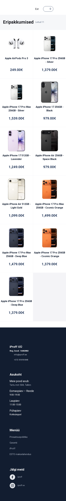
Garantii (13, 442)
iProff (12, 448)
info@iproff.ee (18, 354)
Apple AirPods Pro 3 (16, 58)
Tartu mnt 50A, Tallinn (20, 385)
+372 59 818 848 (19, 360)
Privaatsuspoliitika (18, 437)
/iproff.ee (17, 485)
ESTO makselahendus (20, 454)
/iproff (16, 477)
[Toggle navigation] (56, 9)
